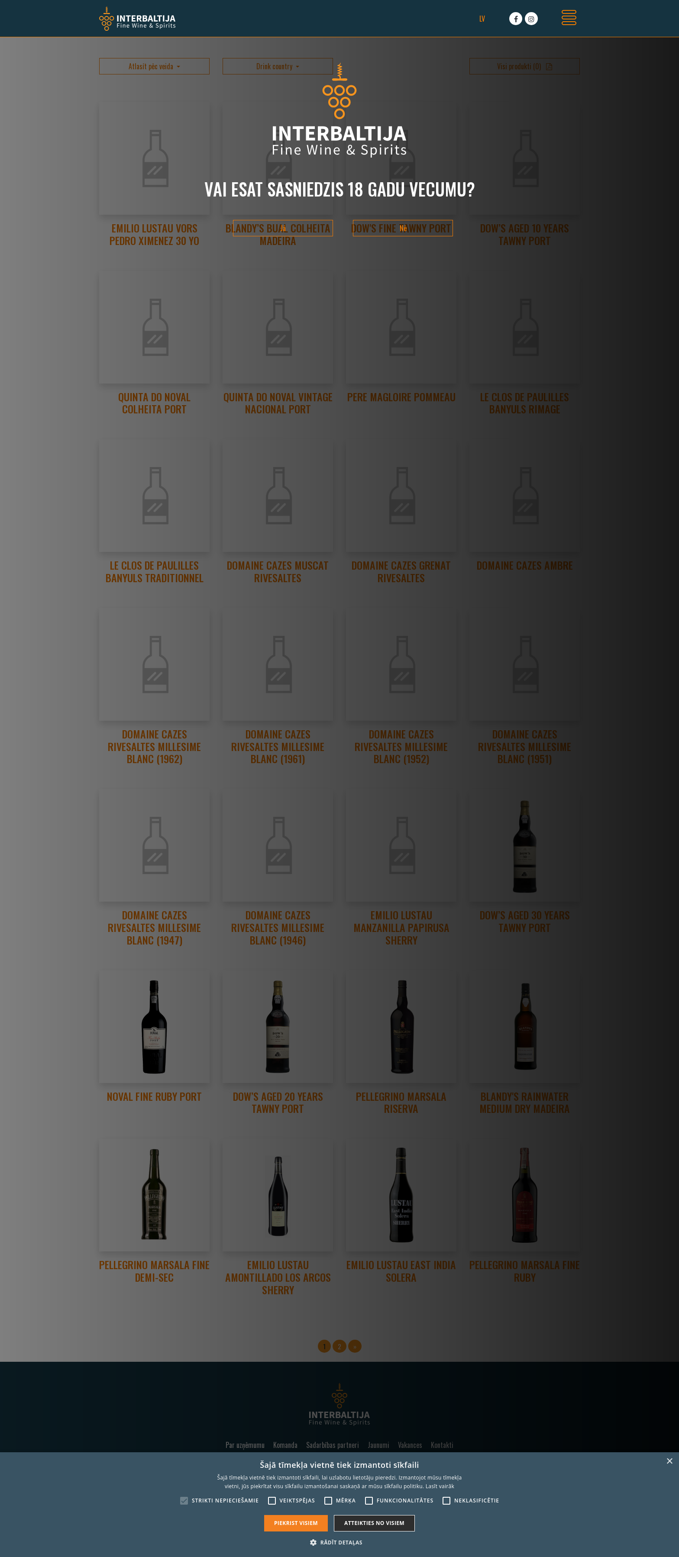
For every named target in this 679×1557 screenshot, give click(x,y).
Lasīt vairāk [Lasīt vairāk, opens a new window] (440, 1486)
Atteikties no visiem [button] (374, 1523)
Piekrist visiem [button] (296, 1523)
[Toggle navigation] (569, 19)
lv (482, 18)
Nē (403, 228)
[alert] (339, 1504)
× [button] (669, 1461)
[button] (339, 1542)
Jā (283, 228)
